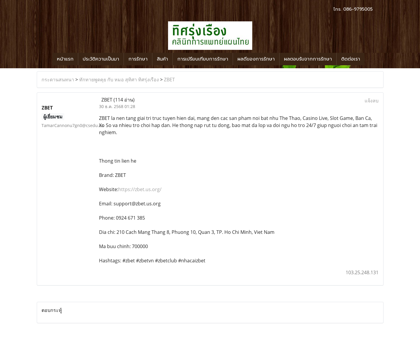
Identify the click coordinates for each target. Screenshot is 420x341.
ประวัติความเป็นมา (101, 59)
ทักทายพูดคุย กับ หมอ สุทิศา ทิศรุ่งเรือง (119, 79)
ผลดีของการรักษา (256, 59)
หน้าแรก (65, 59)
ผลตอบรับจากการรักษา (308, 59)
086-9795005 (358, 9)
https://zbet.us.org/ (140, 189)
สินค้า (162, 59)
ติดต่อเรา (350, 59)
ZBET (169, 79)
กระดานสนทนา (57, 79)
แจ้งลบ (372, 100)
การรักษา (138, 59)
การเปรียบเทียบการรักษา (202, 59)
